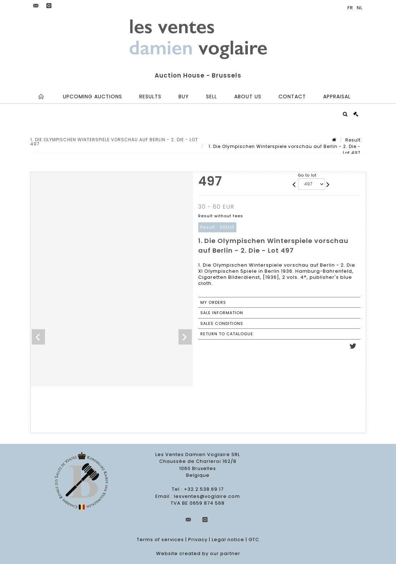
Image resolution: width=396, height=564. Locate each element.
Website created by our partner (198, 553)
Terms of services (160, 539)
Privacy (197, 539)
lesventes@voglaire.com (207, 496)
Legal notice (228, 539)
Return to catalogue (226, 334)
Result (353, 140)
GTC (254, 539)
